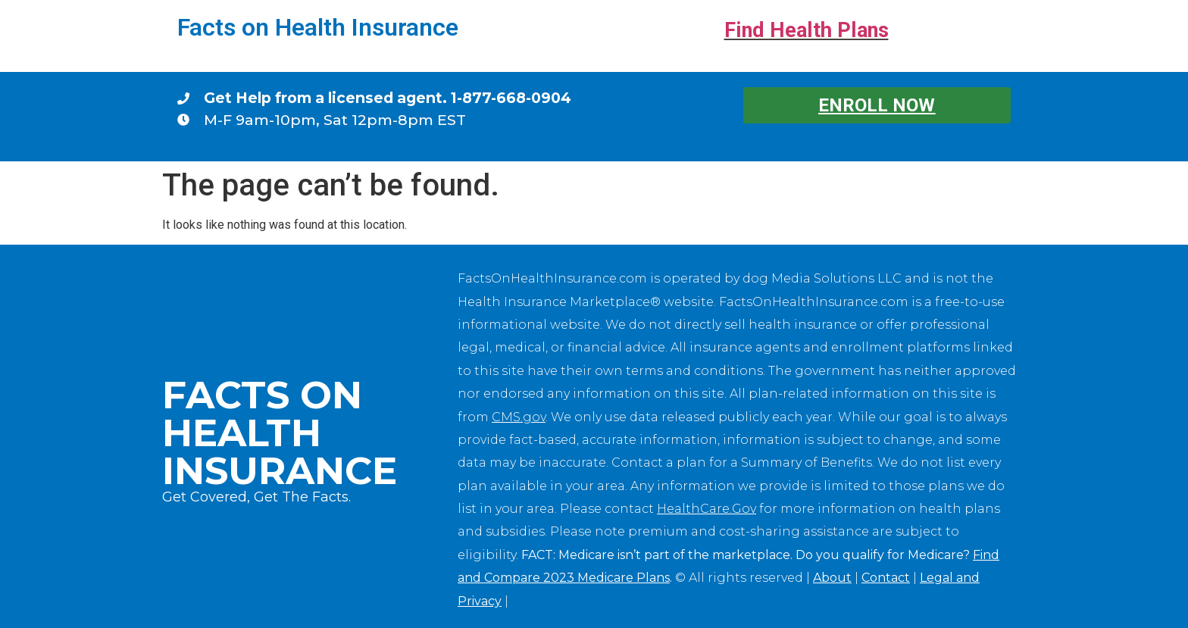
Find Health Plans (806, 30)
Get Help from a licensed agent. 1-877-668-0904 (387, 98)
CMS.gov (519, 417)
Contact (885, 577)
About (832, 577)
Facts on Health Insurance (317, 27)
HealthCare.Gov (706, 508)
